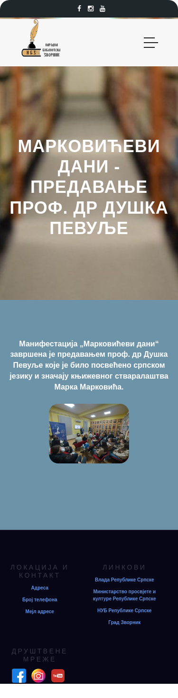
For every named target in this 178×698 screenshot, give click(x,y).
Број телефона (39, 599)
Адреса (39, 587)
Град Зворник (124, 622)
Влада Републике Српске (124, 579)
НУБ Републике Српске (124, 610)
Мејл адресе (40, 611)
